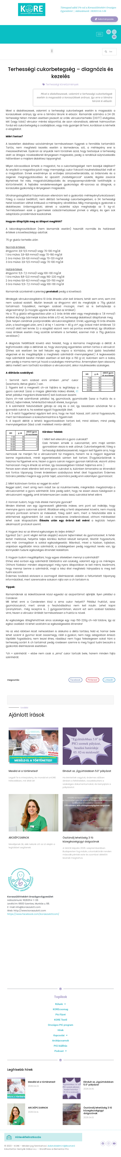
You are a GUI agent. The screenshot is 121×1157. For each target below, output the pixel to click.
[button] (52, 51)
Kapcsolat (60, 1035)
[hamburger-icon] (99, 34)
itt (77, 391)
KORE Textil (60, 1019)
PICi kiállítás (60, 1045)
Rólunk (60, 1004)
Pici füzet (60, 1014)
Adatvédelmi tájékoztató (61, 1145)
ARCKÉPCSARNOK (19, 838)
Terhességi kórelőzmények (62, 84)
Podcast (60, 1051)
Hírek (61, 1030)
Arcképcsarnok (60, 1040)
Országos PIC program (60, 1025)
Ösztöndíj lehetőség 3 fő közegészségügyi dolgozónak (97, 1110)
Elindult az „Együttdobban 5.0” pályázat (87, 771)
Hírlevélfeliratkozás (28, 1137)
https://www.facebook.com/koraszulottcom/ (33, 914)
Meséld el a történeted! (23, 771)
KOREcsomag (60, 1009)
